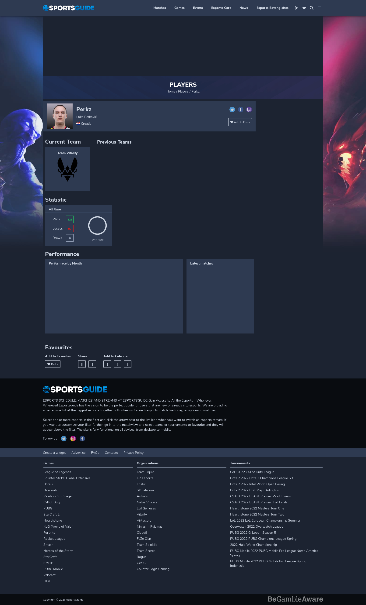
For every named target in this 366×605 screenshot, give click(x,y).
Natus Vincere (147, 502)
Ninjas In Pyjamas (149, 526)
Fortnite (49, 532)
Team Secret (146, 551)
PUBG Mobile (53, 569)
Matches (159, 8)
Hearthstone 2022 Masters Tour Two (257, 514)
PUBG (47, 508)
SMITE (48, 563)
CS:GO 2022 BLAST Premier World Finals (260, 496)
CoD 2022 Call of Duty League (252, 472)
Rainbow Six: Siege (57, 496)
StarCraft (50, 557)
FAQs (95, 452)
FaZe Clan (144, 538)
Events (198, 8)
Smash (48, 545)
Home (170, 91)
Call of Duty (51, 502)
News (243, 8)
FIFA (46, 581)
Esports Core (221, 8)
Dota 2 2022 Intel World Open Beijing (257, 484)
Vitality (142, 514)
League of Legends (57, 472)
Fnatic (141, 484)
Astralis (142, 496)
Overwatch (51, 490)
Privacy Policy (133, 452)
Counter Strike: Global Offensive (66, 478)
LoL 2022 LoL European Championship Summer (265, 520)
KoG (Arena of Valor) (58, 526)
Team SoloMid (147, 545)
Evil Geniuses (146, 508)
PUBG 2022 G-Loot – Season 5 (253, 532)
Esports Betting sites (273, 8)
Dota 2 (48, 484)
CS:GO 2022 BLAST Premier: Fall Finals (259, 502)
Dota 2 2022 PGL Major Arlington (254, 490)
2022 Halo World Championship (253, 545)
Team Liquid (145, 472)
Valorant (49, 575)
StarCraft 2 (51, 514)
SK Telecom (145, 490)
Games (179, 8)
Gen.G (141, 563)
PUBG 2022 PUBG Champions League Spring (263, 538)
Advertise (78, 452)
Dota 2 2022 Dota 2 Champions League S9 (261, 478)
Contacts (111, 452)
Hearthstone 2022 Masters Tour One (257, 508)
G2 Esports (145, 478)
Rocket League (54, 538)
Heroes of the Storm (58, 551)
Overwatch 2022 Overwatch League (256, 526)
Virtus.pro (144, 520)
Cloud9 (142, 532)
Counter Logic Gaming (153, 569)
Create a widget (54, 452)
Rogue (141, 557)
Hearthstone (52, 520)
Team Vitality (67, 153)
